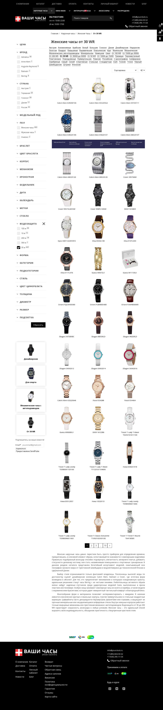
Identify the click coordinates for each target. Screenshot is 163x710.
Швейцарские (55, 64)
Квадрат (62, 50)
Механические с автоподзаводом (64, 53)
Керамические (85, 50)
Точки (130, 62)
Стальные (93, 62)
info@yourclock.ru (140, 17)
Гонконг (103, 47)
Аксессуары (104, 11)
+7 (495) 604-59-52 (140, 20)
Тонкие (122, 62)
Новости (130, 4)
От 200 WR (53, 56)
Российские (107, 59)
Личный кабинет (109, 4)
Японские (76, 64)
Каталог (40, 4)
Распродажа (123, 11)
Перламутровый (132, 56)
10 (105, 545)
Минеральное (87, 53)
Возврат (49, 661)
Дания (111, 47)
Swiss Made (61, 11)
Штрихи (67, 64)
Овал (108, 53)
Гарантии (50, 688)
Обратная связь (53, 669)
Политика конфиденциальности (56, 683)
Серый (64, 62)
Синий (72, 62)
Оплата (72, 4)
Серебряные (54, 62)
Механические (131, 50)
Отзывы (49, 692)
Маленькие (118, 50)
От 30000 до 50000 (78, 56)
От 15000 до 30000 (131, 53)
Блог (144, 4)
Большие (94, 47)
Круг (109, 50)
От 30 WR (64, 56)
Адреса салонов (53, 673)
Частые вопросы (53, 665)
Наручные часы (41, 11)
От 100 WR (116, 53)
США (115, 62)
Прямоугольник (84, 59)
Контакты (88, 4)
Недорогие (135, 47)
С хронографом (121, 59)
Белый (85, 47)
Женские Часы (84, 33)
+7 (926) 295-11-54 (140, 23)
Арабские (77, 47)
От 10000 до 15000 (105, 56)
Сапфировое (134, 59)
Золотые (53, 50)
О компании (22, 4)
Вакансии (50, 677)
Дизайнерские (121, 47)
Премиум (119, 56)
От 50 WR (92, 56)
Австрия (52, 47)
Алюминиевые (64, 47)
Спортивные (81, 62)
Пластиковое (55, 59)
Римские (97, 59)
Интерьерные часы (82, 11)
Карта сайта (51, 696)
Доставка (57, 4)
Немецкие (99, 53)
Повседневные (69, 59)
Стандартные (105, 62)
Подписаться (21, 449)
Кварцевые (73, 50)
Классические (100, 50)
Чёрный (137, 62)
